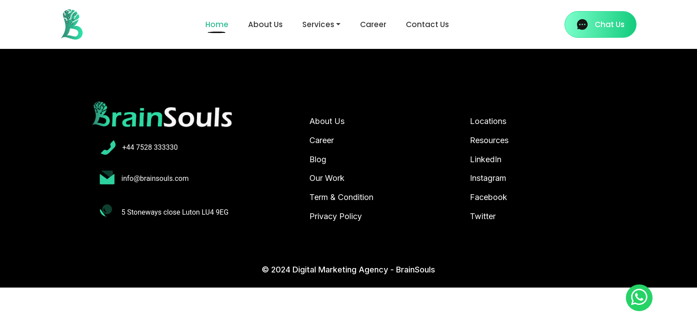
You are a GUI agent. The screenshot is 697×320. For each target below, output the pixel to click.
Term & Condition (341, 197)
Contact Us (427, 24)
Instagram (488, 178)
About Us (265, 24)
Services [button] (318, 24)
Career (373, 24)
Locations (488, 121)
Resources (489, 140)
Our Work (326, 178)
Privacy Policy (335, 216)
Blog (317, 159)
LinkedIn (485, 159)
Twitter (483, 216)
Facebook (488, 197)
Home (218, 24)
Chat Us (601, 24)
